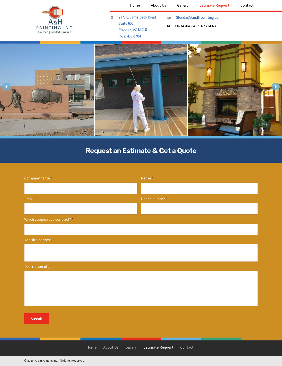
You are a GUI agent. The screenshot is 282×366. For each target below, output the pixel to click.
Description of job (39, 266)
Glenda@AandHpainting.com (198, 17)
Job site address (39, 239)
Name (147, 178)
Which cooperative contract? (49, 219)
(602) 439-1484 (130, 36)
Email (30, 198)
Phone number (154, 198)
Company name (38, 178)
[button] (6, 86)
